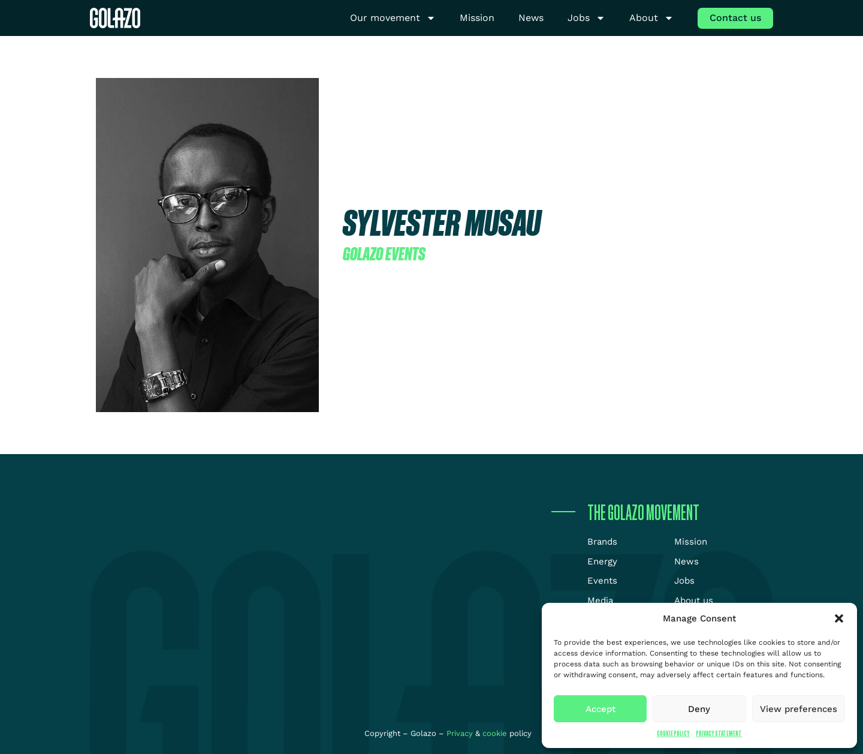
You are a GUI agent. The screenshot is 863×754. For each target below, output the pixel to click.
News (531, 17)
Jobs (586, 18)
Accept (600, 709)
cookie (494, 733)
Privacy (460, 733)
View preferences (798, 709)
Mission (477, 17)
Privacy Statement (719, 733)
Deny (699, 709)
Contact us (735, 17)
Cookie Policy (673, 733)
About (651, 18)
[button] (839, 618)
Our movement (393, 18)
